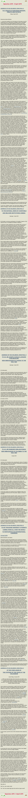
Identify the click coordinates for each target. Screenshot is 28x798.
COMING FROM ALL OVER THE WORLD (14, 529)
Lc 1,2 (23, 113)
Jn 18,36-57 (14, 702)
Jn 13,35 (16, 250)
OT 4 (2, 134)
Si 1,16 (25, 627)
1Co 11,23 (3, 191)
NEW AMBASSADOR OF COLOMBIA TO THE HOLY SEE (14, 452)
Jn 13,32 (14, 780)
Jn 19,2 (21, 659)
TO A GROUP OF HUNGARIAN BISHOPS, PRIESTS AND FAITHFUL (14, 11)
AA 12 (12, 165)
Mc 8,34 (8, 108)
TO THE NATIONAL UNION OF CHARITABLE (14, 211)
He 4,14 (7, 189)
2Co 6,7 (6, 114)
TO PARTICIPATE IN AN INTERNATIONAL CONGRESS (14, 532)
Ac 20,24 (2, 114)
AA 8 (16, 318)
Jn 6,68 (19, 180)
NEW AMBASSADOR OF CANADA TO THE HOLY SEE (14, 361)
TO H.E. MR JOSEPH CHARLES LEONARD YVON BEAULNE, (14, 357)
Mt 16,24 (5, 108)
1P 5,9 (10, 189)
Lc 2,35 (18, 696)
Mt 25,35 (3, 510)
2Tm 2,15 (10, 114)
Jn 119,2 (3, 602)
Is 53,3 (6, 579)
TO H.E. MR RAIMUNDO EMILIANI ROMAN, (14, 449)
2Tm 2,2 (10, 191)
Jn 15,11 (16, 639)
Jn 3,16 (19, 779)
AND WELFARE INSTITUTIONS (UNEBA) (14, 213)
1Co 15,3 (7, 191)
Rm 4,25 (24, 583)
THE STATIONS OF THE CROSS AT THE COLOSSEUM (14, 673)
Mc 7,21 (15, 617)
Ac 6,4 (25, 113)
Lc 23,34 (13, 729)
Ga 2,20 (15, 106)
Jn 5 (24, 659)
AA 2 (17, 500)
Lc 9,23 (3, 722)
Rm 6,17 (24, 190)
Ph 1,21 (19, 106)
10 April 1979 (4, 535)
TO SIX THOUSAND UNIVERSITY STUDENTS (14, 527)
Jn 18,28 (24, 692)
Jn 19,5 (24, 693)
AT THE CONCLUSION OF (14, 670)
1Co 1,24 (5, 721)
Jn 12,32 (6, 587)
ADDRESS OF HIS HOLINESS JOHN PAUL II (12, 8)
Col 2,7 (4, 189)
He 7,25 (14, 580)
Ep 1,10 (2, 573)
